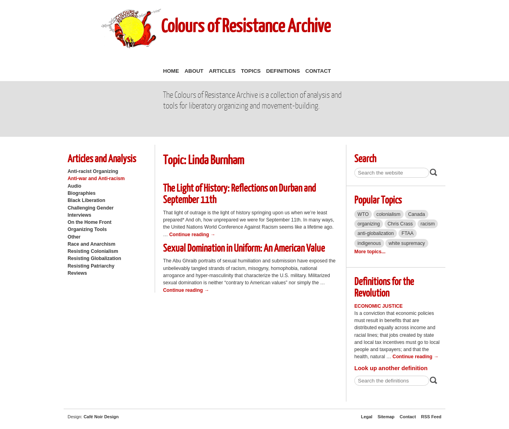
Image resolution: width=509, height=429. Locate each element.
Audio (74, 186)
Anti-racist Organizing (93, 171)
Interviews (79, 215)
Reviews (77, 273)
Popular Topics (378, 199)
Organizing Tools (87, 229)
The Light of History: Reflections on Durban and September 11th (239, 193)
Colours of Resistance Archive (245, 25)
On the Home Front (89, 222)
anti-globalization (375, 233)
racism (428, 224)
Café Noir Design (101, 416)
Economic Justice (378, 306)
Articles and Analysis (102, 158)
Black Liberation (86, 200)
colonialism (388, 214)
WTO (363, 214)
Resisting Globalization (94, 258)
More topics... (369, 251)
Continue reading (192, 234)
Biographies (81, 193)
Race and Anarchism (91, 244)
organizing (368, 224)
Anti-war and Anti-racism (96, 178)
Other (74, 237)
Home (171, 71)
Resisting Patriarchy (91, 266)
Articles (222, 71)
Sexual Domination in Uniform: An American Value (244, 247)
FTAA (408, 233)
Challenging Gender (91, 208)
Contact (318, 71)
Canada (416, 214)
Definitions (283, 71)
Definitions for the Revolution (384, 287)
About (194, 71)
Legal (367, 416)
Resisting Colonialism (93, 251)
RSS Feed (431, 416)
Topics (251, 71)
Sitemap (385, 416)
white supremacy (407, 243)
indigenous (369, 243)
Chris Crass (400, 224)
